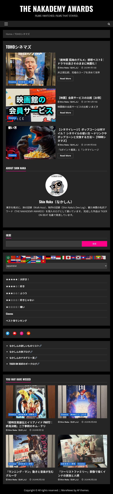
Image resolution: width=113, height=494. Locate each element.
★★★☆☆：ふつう (16, 293)
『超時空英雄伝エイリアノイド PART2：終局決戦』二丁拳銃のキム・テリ (29, 424)
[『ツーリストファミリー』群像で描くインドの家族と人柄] (82, 451)
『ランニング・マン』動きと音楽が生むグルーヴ (30, 473)
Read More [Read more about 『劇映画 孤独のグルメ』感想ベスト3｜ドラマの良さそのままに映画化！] (66, 79)
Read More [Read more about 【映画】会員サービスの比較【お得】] (66, 113)
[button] (6, 24)
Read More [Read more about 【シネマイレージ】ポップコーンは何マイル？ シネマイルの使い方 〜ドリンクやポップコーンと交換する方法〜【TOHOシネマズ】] (66, 156)
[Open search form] (109, 24)
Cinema (12, 82)
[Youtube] (59, 222)
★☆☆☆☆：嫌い (15, 307)
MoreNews (67, 490)
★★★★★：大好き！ (17, 279)
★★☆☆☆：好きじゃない (20, 300)
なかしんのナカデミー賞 (22, 358)
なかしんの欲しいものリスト (24, 346)
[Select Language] (56, 266)
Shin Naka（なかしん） (69, 67)
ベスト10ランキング (16, 320)
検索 (8, 235)
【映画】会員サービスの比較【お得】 (30, 105)
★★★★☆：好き (25, 82)
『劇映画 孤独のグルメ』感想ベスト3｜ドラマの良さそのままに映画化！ (30, 69)
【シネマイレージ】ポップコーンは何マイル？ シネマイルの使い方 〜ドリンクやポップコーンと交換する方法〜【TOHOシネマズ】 (30, 142)
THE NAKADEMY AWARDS (56, 8)
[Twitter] (54, 222)
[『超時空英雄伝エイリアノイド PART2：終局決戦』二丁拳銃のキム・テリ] (30, 401)
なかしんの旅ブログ (20, 352)
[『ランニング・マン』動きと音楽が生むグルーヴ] (30, 451)
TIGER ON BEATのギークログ (23, 364)
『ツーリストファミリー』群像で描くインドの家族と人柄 (82, 473)
